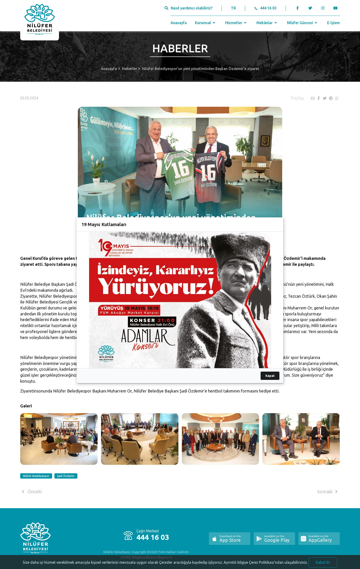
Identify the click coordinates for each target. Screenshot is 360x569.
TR (233, 8)
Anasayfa (179, 23)
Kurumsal (205, 23)
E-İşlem (333, 23)
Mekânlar (267, 23)
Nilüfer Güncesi (302, 23)
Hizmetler (236, 23)
